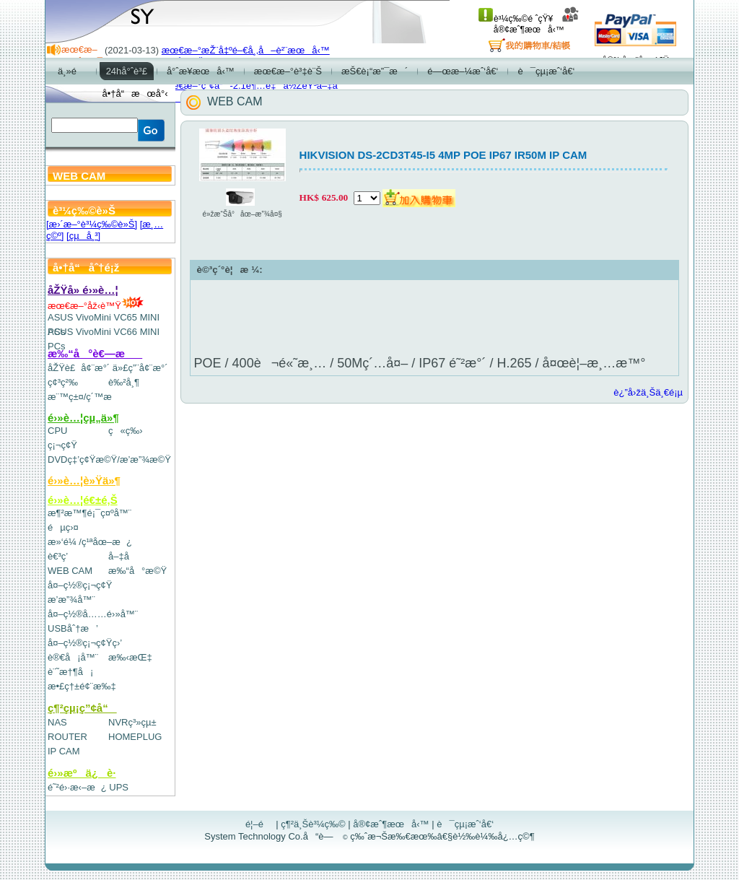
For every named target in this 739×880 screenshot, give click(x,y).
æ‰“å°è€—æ (95, 353)
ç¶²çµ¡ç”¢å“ (82, 708)
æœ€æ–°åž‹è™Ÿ (96, 305)
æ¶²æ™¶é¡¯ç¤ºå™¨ (89, 512)
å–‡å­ (122, 556)
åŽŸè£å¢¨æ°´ (79, 367)
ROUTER (67, 736)
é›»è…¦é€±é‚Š (83, 500)
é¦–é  (259, 824)
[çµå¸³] (83, 235)
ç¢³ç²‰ (63, 382)
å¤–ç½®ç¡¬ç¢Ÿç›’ (85, 642)
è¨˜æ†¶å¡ (70, 671)
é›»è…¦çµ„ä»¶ (83, 417)
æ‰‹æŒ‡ (130, 657)
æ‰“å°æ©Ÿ (137, 570)
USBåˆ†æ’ (72, 628)
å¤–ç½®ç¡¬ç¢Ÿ (80, 585)
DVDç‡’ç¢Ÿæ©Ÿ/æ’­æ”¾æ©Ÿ (109, 459)
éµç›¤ (63, 527)
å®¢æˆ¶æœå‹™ (537, 24)
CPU (57, 430)
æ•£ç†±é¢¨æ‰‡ (82, 686)
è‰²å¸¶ (123, 382)
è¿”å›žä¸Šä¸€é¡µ (648, 392)
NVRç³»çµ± (132, 722)
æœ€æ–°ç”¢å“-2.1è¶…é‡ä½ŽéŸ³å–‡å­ (253, 85)
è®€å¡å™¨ (73, 657)
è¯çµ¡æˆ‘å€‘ (465, 824)
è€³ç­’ (58, 556)
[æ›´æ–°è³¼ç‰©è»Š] (91, 224)
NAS (57, 722)
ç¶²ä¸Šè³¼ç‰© (313, 824)
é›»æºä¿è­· (82, 773)
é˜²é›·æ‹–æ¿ (77, 787)
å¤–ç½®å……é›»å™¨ (93, 614)
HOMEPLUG (135, 736)
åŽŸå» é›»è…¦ (83, 290)
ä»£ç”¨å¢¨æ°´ (140, 367)
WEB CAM (70, 570)
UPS (118, 787)
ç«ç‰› (125, 430)
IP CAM (64, 751)
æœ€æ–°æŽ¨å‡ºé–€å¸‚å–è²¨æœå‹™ (246, 50)
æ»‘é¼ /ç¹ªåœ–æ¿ (90, 541)
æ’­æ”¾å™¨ (71, 599)
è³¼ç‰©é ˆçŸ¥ (515, 19)
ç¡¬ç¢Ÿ (62, 445)
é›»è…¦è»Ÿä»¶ (84, 480)
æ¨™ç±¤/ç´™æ (86, 396)
